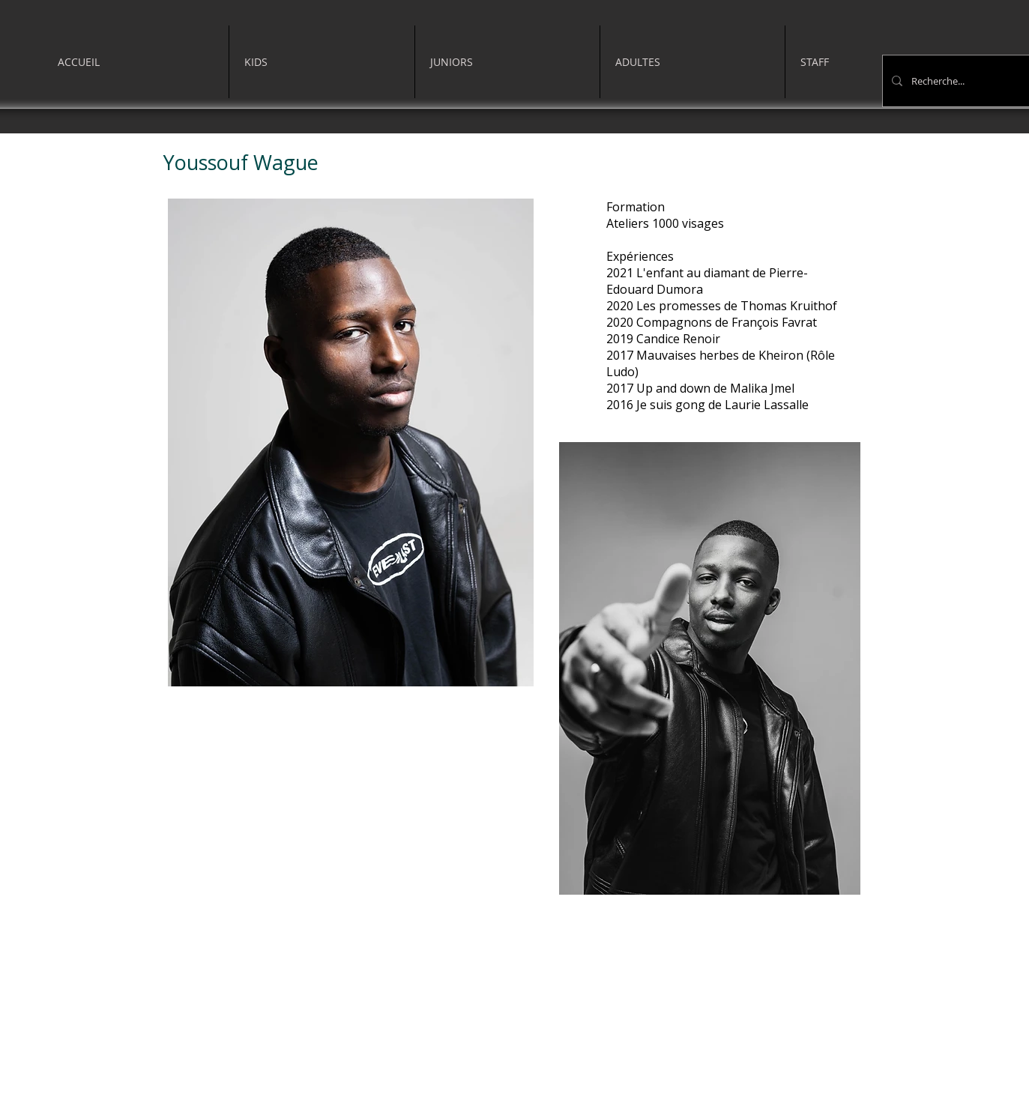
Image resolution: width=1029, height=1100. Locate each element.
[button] (321, 61)
